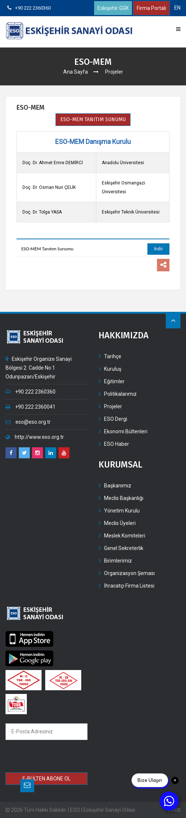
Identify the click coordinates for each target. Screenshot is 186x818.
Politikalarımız (120, 394)
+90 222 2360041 (31, 407)
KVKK (174, 810)
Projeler (113, 406)
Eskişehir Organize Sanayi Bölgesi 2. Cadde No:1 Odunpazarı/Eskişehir (39, 368)
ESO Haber (116, 444)
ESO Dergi (115, 419)
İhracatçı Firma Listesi (129, 586)
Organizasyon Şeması (129, 573)
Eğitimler (114, 381)
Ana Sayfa (75, 72)
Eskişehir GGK (113, 8)
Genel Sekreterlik (123, 548)
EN (177, 8)
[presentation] (59, 757)
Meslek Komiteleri (124, 536)
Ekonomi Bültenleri (125, 431)
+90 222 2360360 (29, 8)
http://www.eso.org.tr (35, 437)
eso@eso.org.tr (28, 422)
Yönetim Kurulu (122, 511)
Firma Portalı (151, 8)
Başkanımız (117, 486)
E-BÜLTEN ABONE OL (46, 779)
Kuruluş (112, 369)
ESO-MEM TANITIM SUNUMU (93, 119)
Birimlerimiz (118, 561)
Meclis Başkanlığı (123, 498)
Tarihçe (112, 356)
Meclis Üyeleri (120, 523)
